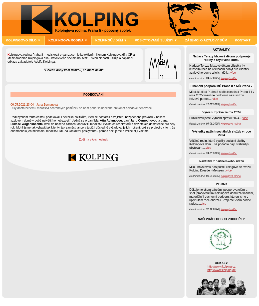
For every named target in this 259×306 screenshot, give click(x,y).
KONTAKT (243, 40)
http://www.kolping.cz (222, 266)
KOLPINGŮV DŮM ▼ (111, 40)
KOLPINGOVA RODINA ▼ (68, 40)
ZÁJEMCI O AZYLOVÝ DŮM (206, 40)
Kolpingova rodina (231, 123)
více (233, 72)
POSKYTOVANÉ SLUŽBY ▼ (156, 40)
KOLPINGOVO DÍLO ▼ (23, 40)
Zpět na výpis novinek (93, 139)
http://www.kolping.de (221, 270)
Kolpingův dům (229, 78)
